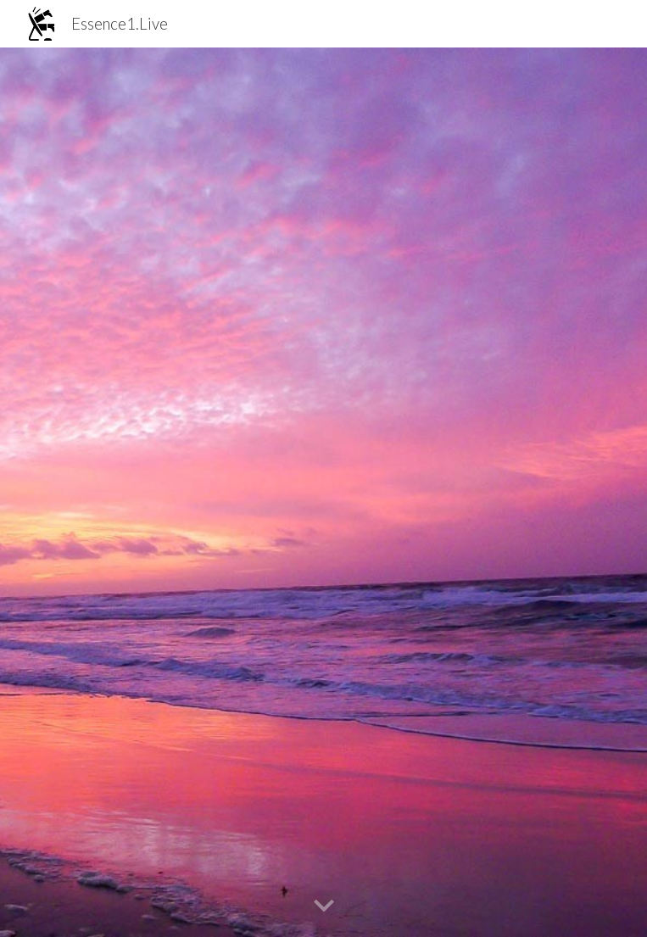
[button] (324, 906)
